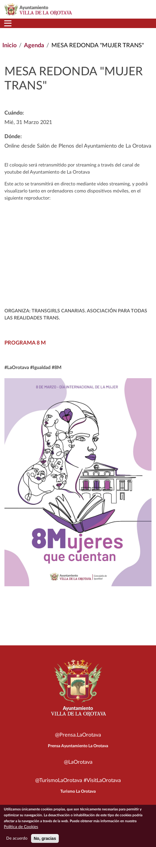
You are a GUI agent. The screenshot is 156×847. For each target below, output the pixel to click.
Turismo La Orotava (78, 791)
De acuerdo (16, 838)
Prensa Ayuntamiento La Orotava (78, 746)
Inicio (9, 45)
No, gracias (45, 838)
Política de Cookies (21, 827)
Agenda (34, 45)
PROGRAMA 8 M (25, 343)
